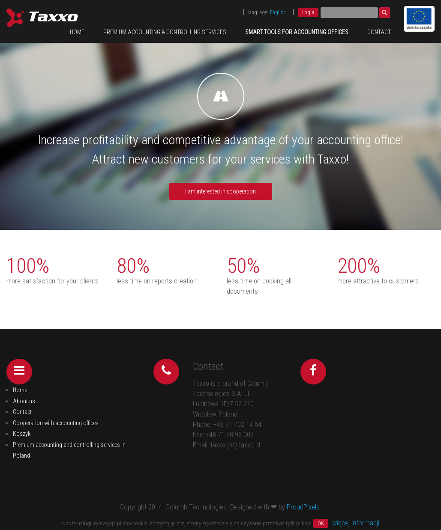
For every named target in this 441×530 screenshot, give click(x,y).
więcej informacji (355, 522)
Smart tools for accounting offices (296, 32)
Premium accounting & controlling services (164, 32)
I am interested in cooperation (220, 191)
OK (321, 523)
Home (77, 32)
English (278, 12)
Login (308, 12)
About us (24, 401)
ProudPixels (303, 507)
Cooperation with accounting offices (56, 423)
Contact (379, 32)
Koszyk (21, 433)
